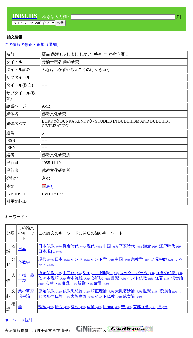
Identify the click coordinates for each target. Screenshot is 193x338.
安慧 (53, 283)
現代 (94, 246)
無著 (162, 278)
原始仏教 (50, 273)
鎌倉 (150, 246)
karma (111, 307)
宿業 (94, 307)
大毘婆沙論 (128, 291)
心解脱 (100, 278)
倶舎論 (24, 296)
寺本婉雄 (78, 278)
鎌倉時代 (74, 246)
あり (48, 186)
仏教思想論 (76, 291)
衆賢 (101, 283)
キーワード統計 (19, 320)
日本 (22, 249)
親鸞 (85, 283)
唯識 (69, 283)
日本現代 (50, 251)
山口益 (72, 273)
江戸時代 (170, 246)
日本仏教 (50, 246)
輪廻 (46, 307)
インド (80, 259)
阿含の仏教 (169, 273)
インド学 (102, 259)
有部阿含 (144, 307)
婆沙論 (168, 291)
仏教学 (24, 262)
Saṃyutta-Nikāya (101, 273)
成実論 (132, 296)
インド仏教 (140, 278)
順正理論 (102, 291)
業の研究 (26, 291)
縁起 (78, 307)
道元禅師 (162, 259)
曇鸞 (118, 278)
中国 (110, 246)
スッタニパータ (137, 273)
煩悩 (62, 307)
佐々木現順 (52, 278)
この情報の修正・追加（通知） (33, 44)
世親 (22, 280)
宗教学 (140, 259)
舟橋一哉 (26, 275)
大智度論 (82, 296)
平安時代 (130, 246)
